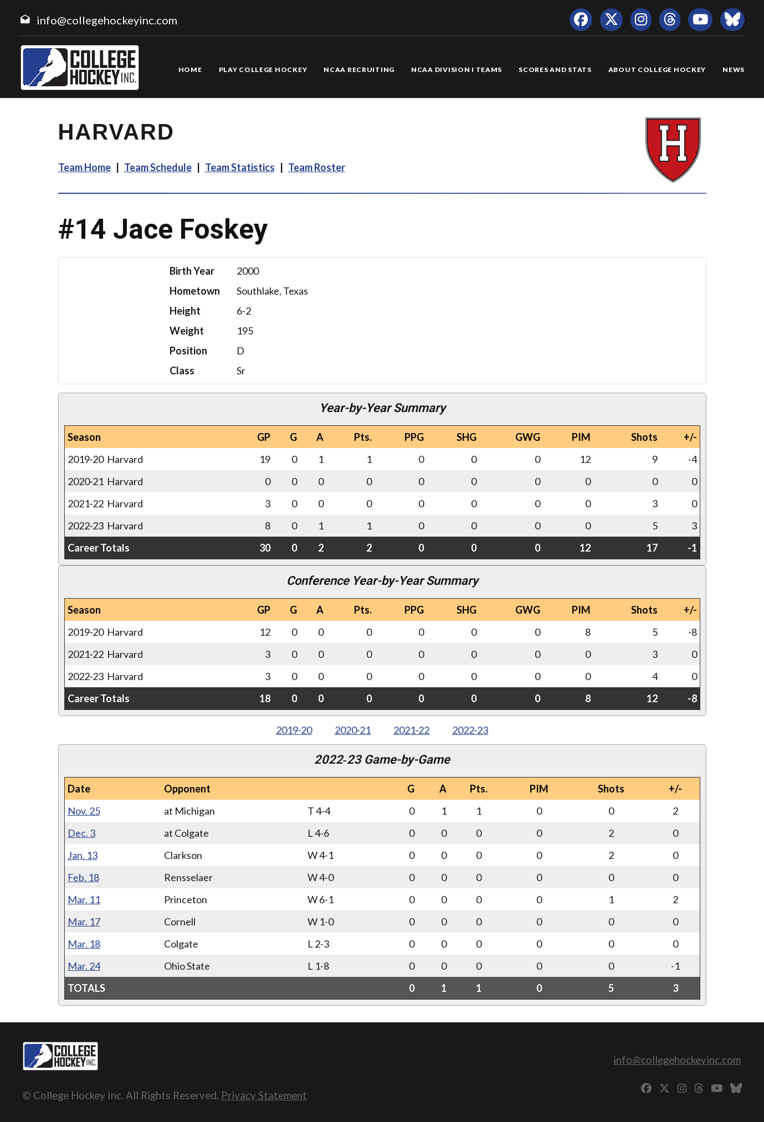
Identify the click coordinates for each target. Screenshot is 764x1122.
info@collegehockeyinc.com (107, 20)
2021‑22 (411, 730)
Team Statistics (240, 167)
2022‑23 (470, 730)
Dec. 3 (81, 833)
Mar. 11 (84, 899)
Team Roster (316, 167)
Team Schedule (158, 167)
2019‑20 (294, 730)
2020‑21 (353, 730)
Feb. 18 (83, 877)
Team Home (84, 167)
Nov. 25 (84, 811)
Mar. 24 (84, 966)
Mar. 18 (84, 944)
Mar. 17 (84, 921)
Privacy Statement (264, 1095)
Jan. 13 (83, 855)
